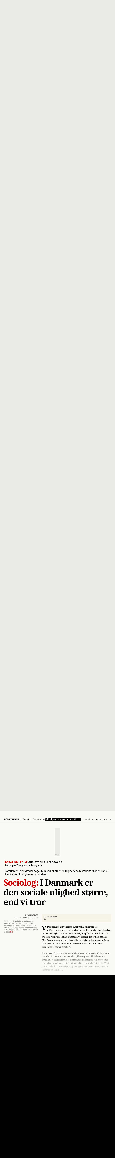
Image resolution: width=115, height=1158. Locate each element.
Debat (26, 819)
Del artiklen (99, 819)
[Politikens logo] (11, 819)
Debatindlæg (39, 819)
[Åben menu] (110, 819)
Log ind (87, 819)
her (11, 932)
